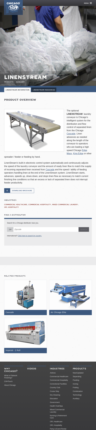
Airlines (53, 373)
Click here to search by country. (30, 236)
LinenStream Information (17, 90)
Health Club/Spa (56, 406)
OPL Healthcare (56, 422)
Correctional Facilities (58, 384)
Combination (78, 392)
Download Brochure (22, 191)
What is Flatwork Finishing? (10, 377)
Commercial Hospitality (39, 205)
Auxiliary (20, 82)
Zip (10, 230)
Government (55, 403)
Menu (88, 3)
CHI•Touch (8, 382)
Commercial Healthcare (15, 205)
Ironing (75, 384)
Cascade (71, 134)
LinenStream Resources (44, 90)
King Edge (78, 153)
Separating (77, 377)
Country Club (55, 388)
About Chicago (10, 385)
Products (8, 82)
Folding (76, 388)
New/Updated (78, 373)
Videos (31, 369)
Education (54, 399)
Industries (57, 369)
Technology (77, 395)
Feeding (76, 381)
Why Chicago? (11, 370)
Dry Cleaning (55, 395)
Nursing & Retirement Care (58, 417)
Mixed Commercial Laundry (65, 205)
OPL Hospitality (11, 207)
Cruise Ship (54, 392)
